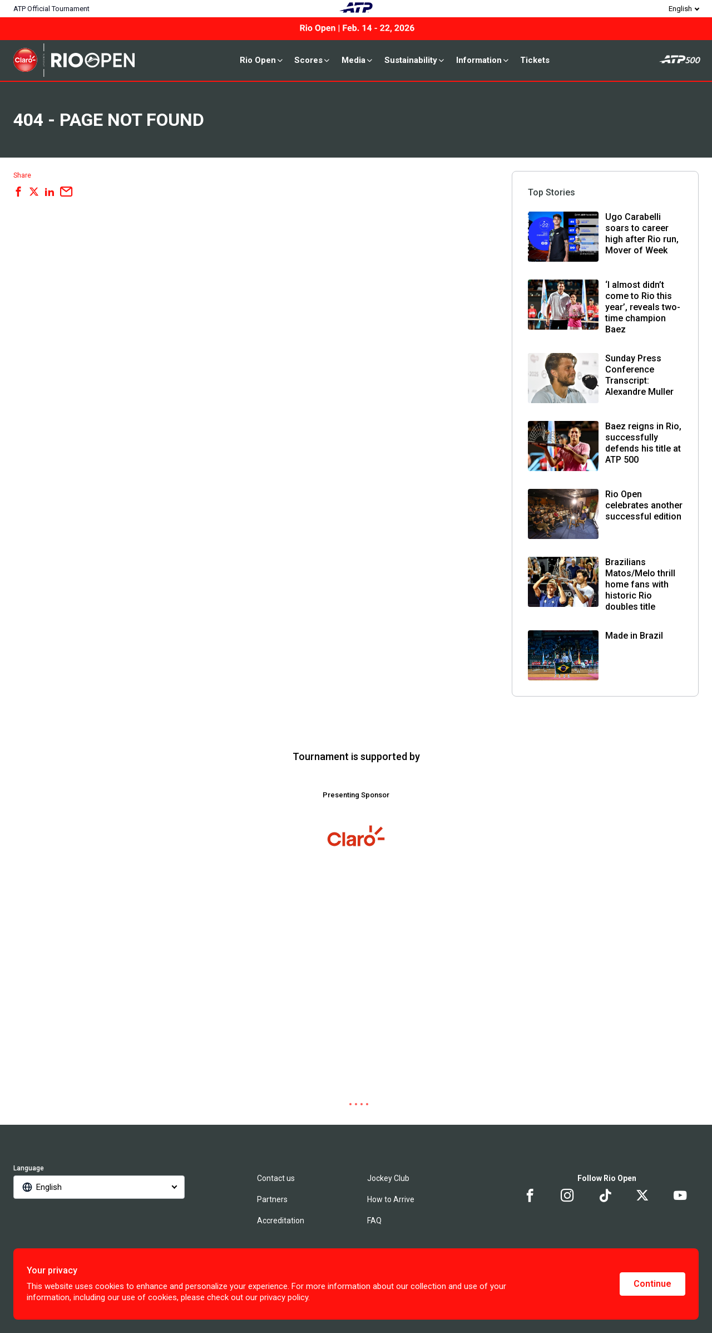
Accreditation (280, 1220)
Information (483, 60)
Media (358, 60)
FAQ (374, 1220)
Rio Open (262, 60)
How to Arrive (390, 1199)
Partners (272, 1199)
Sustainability (415, 60)
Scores (312, 60)
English (680, 8)
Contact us (276, 1178)
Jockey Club (388, 1178)
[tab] (345, 1104)
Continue (652, 1283)
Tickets (535, 60)
